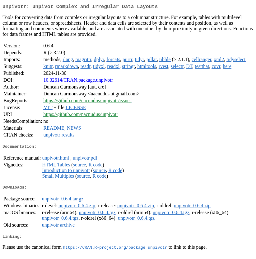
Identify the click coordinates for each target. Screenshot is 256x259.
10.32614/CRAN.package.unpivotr (78, 81)
